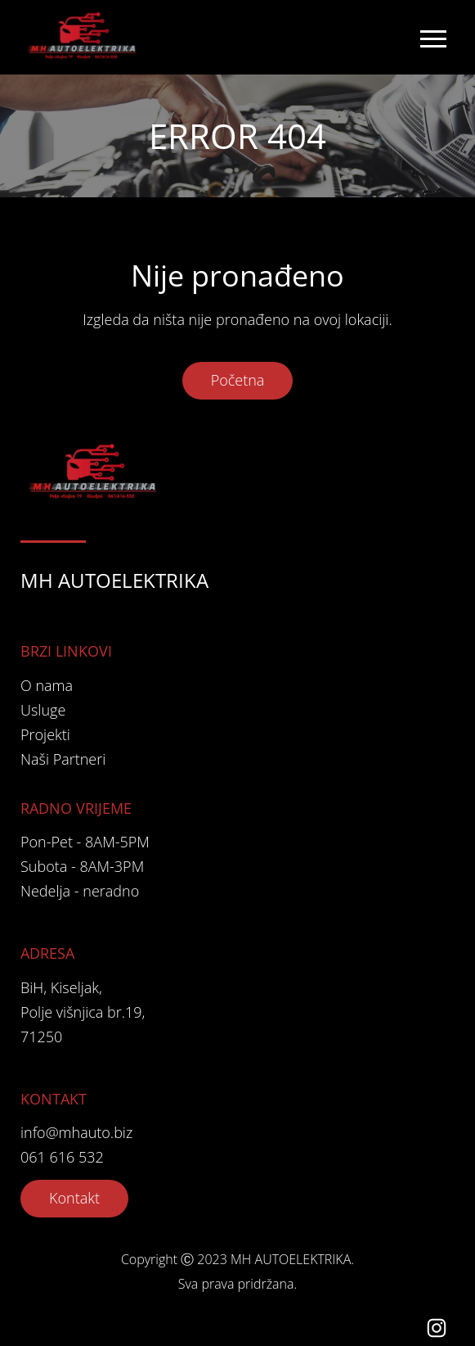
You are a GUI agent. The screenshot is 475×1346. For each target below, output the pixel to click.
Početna (238, 380)
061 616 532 (62, 1157)
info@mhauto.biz (76, 1132)
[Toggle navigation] (432, 37)
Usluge (42, 710)
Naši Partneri (62, 759)
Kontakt (74, 1198)
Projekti (45, 734)
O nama (46, 685)
